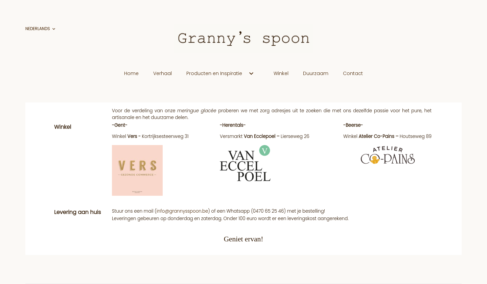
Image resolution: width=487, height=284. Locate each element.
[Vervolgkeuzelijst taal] (40, 29)
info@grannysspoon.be (182, 211)
